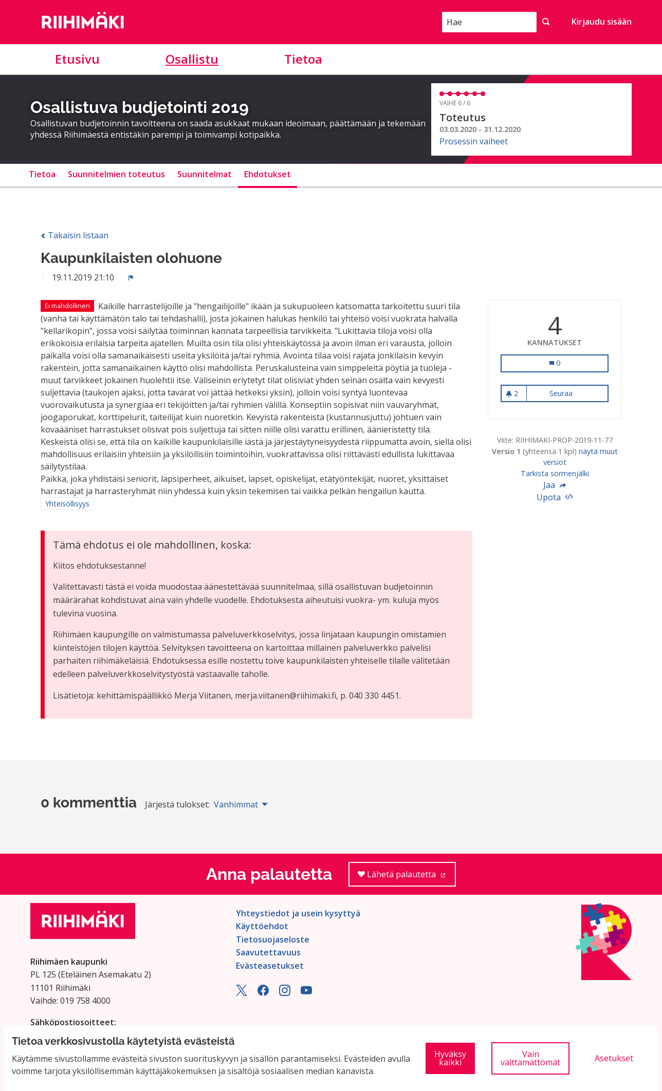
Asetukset (614, 1058)
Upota (555, 497)
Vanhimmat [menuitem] (236, 804)
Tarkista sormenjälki (555, 473)
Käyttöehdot (262, 926)
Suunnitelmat (204, 174)
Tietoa (303, 58)
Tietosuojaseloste (272, 939)
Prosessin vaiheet (473, 141)
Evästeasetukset (270, 965)
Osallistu (192, 58)
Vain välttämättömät (530, 1058)
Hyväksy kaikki (450, 1058)
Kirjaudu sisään (602, 21)
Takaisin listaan (74, 235)
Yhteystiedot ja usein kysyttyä (298, 913)
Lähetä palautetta (407, 878)
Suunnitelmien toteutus (116, 174)
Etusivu (77, 58)
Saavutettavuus (268, 952)
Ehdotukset (267, 174)
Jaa (554, 485)
